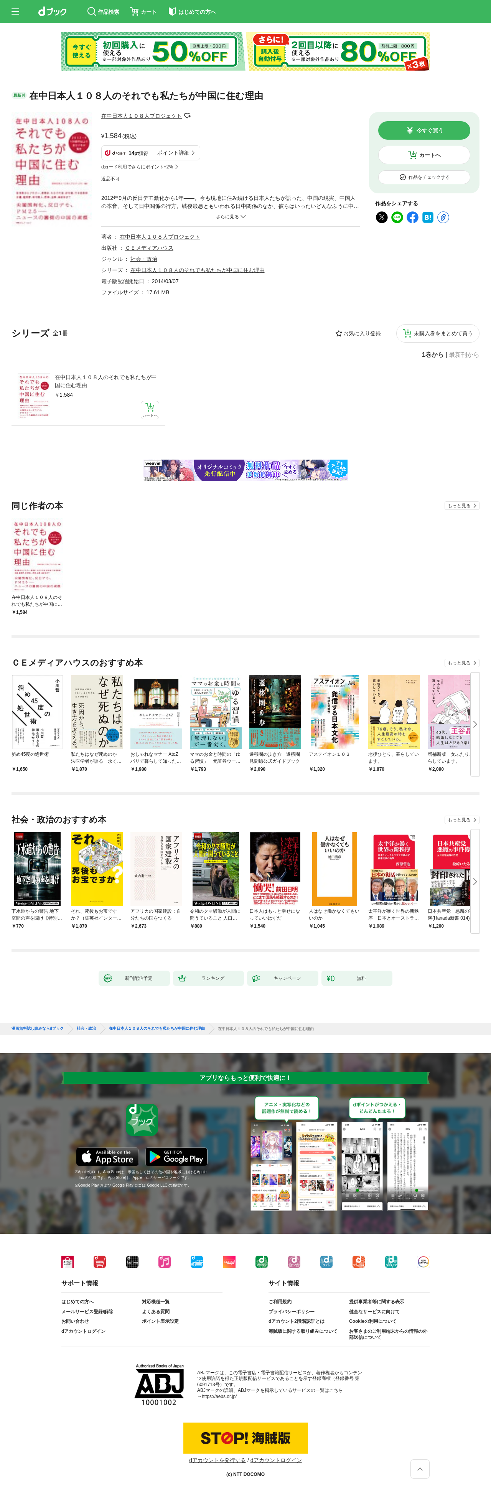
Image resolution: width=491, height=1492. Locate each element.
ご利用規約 (280, 1301)
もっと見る (459, 505)
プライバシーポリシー (292, 1311)
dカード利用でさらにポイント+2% (137, 167)
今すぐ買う (430, 130)
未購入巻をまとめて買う (443, 333)
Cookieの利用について (373, 1321)
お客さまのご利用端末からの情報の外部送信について (388, 1334)
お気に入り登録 (362, 333)
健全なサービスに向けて (374, 1311)
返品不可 (110, 178)
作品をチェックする (429, 177)
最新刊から (464, 355)
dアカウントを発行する (217, 1460)
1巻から (433, 355)
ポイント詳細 (173, 153)
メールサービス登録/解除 (87, 1311)
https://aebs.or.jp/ (219, 1396)
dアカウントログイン (83, 1331)
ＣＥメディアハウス (149, 248)
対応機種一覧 (156, 1301)
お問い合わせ (75, 1321)
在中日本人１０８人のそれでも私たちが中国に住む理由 (106, 381)
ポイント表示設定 (160, 1321)
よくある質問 (156, 1311)
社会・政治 (143, 259)
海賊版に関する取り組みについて (303, 1331)
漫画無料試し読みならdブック (38, 1028)
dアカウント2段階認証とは (297, 1321)
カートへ (430, 155)
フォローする (187, 116)
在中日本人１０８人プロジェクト (141, 116)
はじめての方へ (77, 1301)
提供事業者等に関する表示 (376, 1301)
